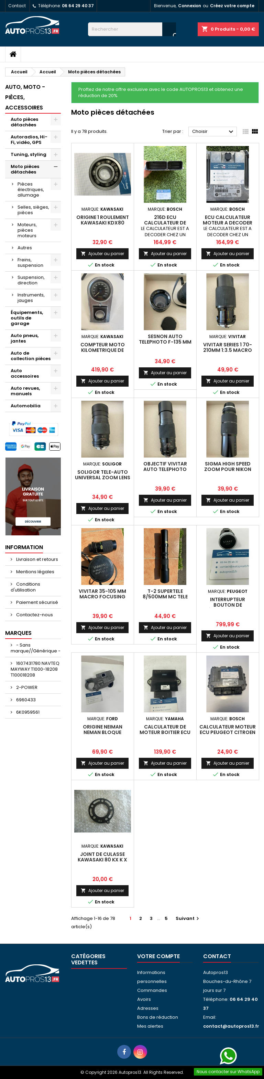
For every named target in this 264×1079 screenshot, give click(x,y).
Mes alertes (150, 1026)
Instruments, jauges (31, 298)
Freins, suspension (30, 262)
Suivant (188, 918)
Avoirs (144, 999)
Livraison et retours (36, 559)
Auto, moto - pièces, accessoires (25, 97)
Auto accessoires (25, 373)
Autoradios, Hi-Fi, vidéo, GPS (29, 140)
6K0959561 (27, 712)
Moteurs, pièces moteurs (27, 230)
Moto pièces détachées (25, 169)
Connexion (189, 6)
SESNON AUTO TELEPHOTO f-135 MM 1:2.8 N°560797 (165, 342)
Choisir (213, 132)
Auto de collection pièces (31, 356)
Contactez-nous (34, 614)
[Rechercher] (132, 29)
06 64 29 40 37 (78, 6)
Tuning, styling (28, 154)
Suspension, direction (31, 280)
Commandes (152, 990)
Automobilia (26, 405)
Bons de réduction (157, 1017)
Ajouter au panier (102, 253)
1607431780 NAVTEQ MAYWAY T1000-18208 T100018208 (35, 669)
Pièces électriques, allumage (31, 189)
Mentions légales (34, 571)
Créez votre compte (232, 6)
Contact (17, 6)
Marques (18, 633)
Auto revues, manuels (25, 391)
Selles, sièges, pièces (33, 210)
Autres (25, 247)
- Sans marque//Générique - (35, 648)
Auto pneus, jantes (24, 338)
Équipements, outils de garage (27, 318)
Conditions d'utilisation (25, 587)
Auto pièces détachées (24, 122)
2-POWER (26, 687)
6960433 (25, 699)
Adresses (147, 1008)
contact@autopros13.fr (231, 1026)
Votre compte (158, 956)
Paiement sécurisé (36, 602)
